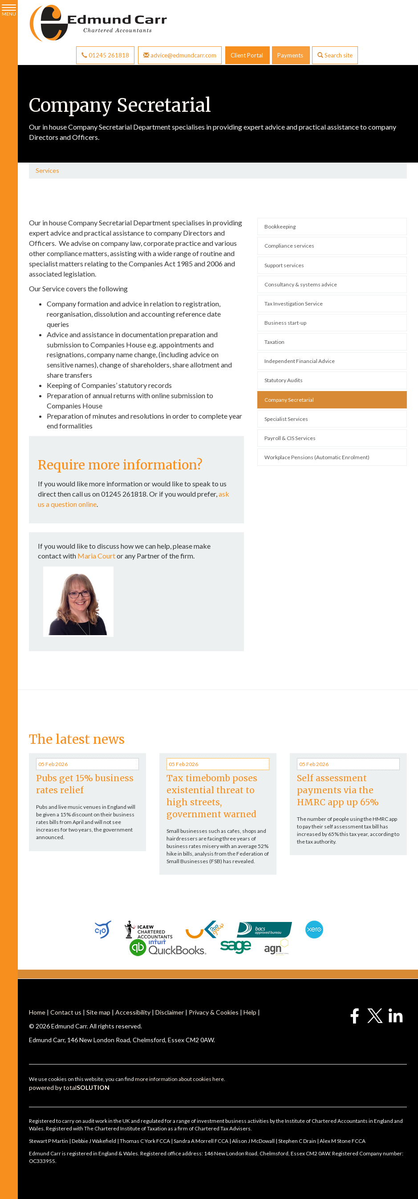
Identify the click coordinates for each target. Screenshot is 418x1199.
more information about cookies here (179, 1079)
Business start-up (285, 322)
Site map (98, 1012)
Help (249, 1012)
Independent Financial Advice (299, 361)
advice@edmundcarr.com (179, 55)
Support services (284, 265)
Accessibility (132, 1012)
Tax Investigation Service (293, 303)
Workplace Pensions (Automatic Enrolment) (316, 457)
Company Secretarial (289, 399)
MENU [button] (9, 10)
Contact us (65, 1012)
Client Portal (247, 55)
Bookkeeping (280, 226)
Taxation (274, 341)
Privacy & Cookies (214, 1012)
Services (47, 170)
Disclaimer (169, 1012)
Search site (335, 55)
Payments (290, 55)
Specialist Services (286, 419)
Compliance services (289, 245)
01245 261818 (105, 55)
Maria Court (96, 555)
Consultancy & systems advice (300, 284)
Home (37, 1012)
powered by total (69, 1087)
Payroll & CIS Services (290, 438)
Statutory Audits (283, 380)
